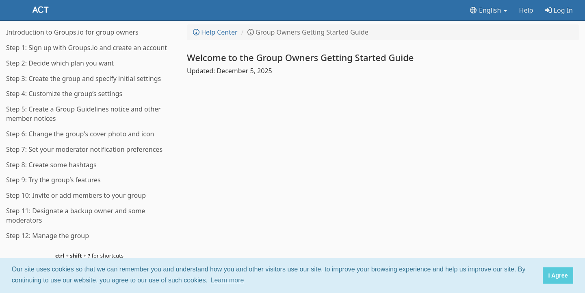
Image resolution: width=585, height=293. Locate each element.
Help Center (215, 32)
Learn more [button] (227, 280)
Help (526, 10)
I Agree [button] (558, 275)
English (488, 10)
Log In (559, 10)
